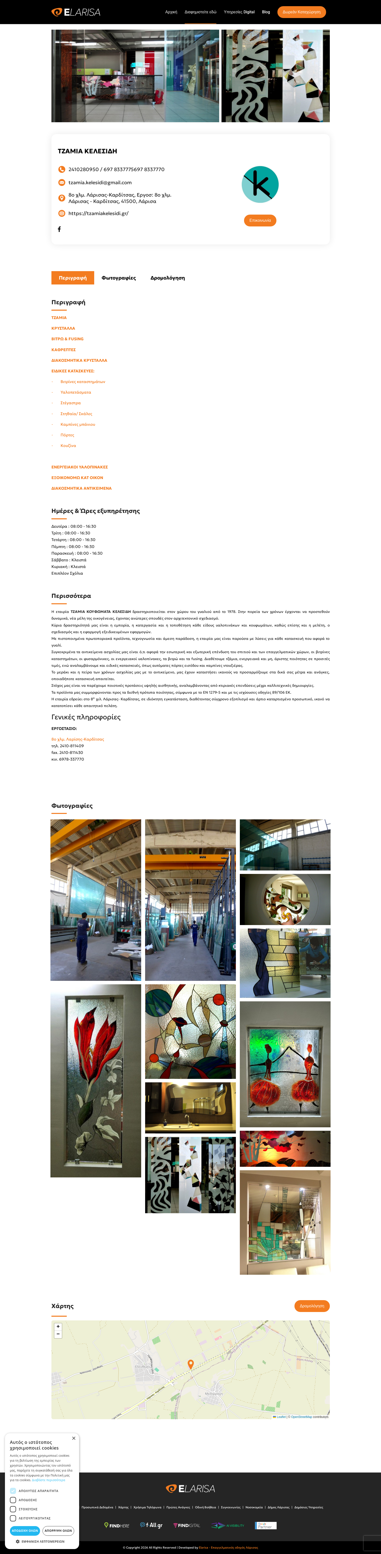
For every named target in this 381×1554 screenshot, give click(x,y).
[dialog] (42, 1491)
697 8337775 (119, 169)
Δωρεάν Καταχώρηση (302, 12)
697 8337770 (149, 169)
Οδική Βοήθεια (205, 1507)
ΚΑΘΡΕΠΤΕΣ (63, 349)
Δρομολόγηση (168, 278)
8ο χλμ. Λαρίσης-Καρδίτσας (77, 739)
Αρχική (171, 12)
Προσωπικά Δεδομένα (97, 1507)
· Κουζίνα (64, 445)
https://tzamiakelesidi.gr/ (98, 213)
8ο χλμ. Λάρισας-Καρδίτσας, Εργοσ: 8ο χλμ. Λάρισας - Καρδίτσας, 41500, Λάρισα (119, 198)
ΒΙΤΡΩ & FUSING (67, 338)
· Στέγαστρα (66, 402)
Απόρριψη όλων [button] (58, 1531)
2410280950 (83, 169)
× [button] (73, 1438)
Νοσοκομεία (254, 1507)
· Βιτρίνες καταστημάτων (78, 381)
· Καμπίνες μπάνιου (73, 424)
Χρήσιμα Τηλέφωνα (147, 1507)
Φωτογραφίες (119, 278)
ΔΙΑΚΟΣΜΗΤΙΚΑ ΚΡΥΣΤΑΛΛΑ (79, 360)
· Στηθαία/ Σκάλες (72, 413)
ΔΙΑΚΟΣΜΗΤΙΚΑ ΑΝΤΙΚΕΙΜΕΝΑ (81, 488)
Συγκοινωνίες (231, 1507)
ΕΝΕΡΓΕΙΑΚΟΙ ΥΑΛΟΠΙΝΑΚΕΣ (79, 466)
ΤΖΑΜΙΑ (59, 317)
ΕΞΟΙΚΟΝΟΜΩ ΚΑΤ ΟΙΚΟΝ (77, 477)
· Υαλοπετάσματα (71, 392)
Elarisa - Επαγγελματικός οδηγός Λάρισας (228, 1547)
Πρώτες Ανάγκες (178, 1507)
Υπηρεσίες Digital (239, 12)
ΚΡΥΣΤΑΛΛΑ (63, 328)
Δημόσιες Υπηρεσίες (308, 1507)
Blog (266, 12)
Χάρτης (123, 1507)
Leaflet (279, 1417)
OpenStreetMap (301, 1417)
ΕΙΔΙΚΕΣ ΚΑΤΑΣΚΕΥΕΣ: (72, 370)
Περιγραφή (73, 278)
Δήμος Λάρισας (279, 1507)
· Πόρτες (63, 434)
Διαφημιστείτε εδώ (200, 12)
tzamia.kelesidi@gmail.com (100, 182)
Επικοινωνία (260, 220)
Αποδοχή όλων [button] (25, 1531)
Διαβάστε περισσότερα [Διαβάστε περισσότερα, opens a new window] (48, 1480)
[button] (191, 1365)
